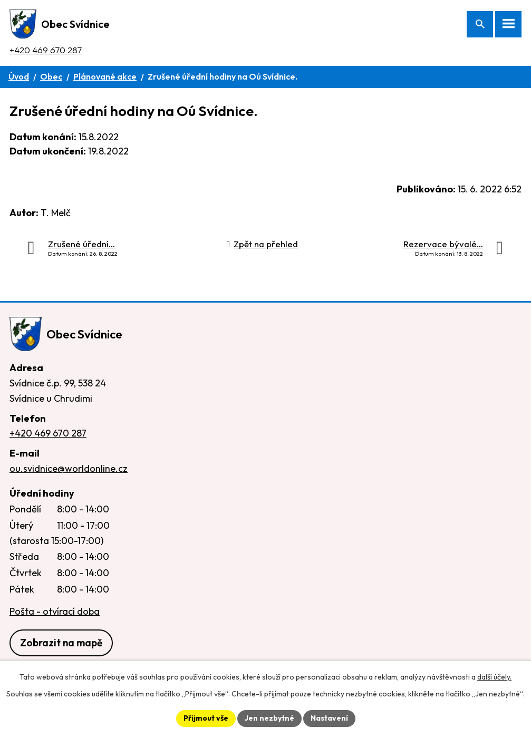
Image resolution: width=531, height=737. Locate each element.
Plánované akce (105, 76)
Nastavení (329, 718)
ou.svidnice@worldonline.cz (68, 468)
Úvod (18, 76)
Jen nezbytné (269, 718)
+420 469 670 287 (45, 49)
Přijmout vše (206, 718)
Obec (51, 76)
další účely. (494, 677)
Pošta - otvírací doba (54, 611)
